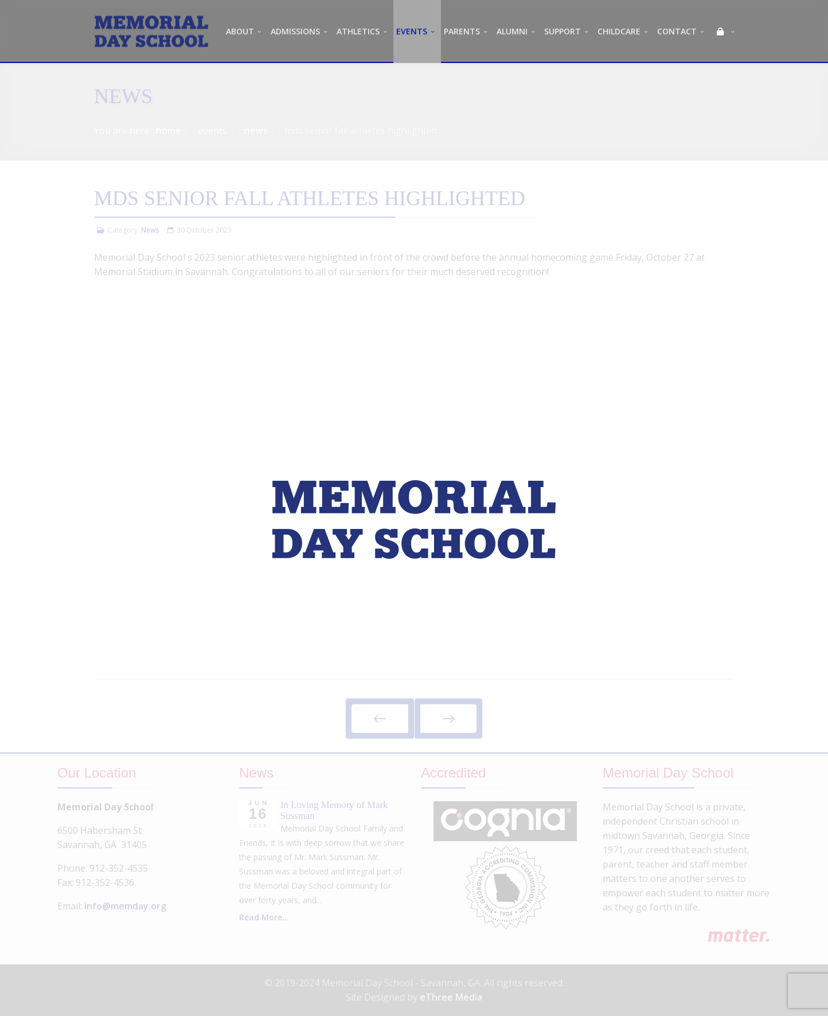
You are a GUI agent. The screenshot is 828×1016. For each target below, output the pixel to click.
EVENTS (411, 31)
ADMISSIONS (295, 31)
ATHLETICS (358, 31)
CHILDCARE (618, 31)
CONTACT (677, 31)
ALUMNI (512, 31)
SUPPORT (562, 31)
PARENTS (462, 31)
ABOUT (240, 31)
